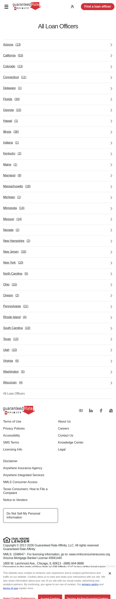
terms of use (10, 596)
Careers (63, 428)
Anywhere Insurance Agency (22, 468)
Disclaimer (10, 461)
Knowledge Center (71, 442)
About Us (64, 421)
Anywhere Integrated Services (23, 475)
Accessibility (11, 435)
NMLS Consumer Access (20, 482)
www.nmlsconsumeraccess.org (89, 554)
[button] (6, 6)
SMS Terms (11, 442)
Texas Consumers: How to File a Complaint (25, 491)
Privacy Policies (14, 428)
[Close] (110, 581)
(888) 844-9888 (74, 563)
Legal (62, 449)
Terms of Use (12, 421)
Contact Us (65, 435)
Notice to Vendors (15, 500)
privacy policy (90, 592)
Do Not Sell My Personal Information (23, 515)
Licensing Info (12, 449)
